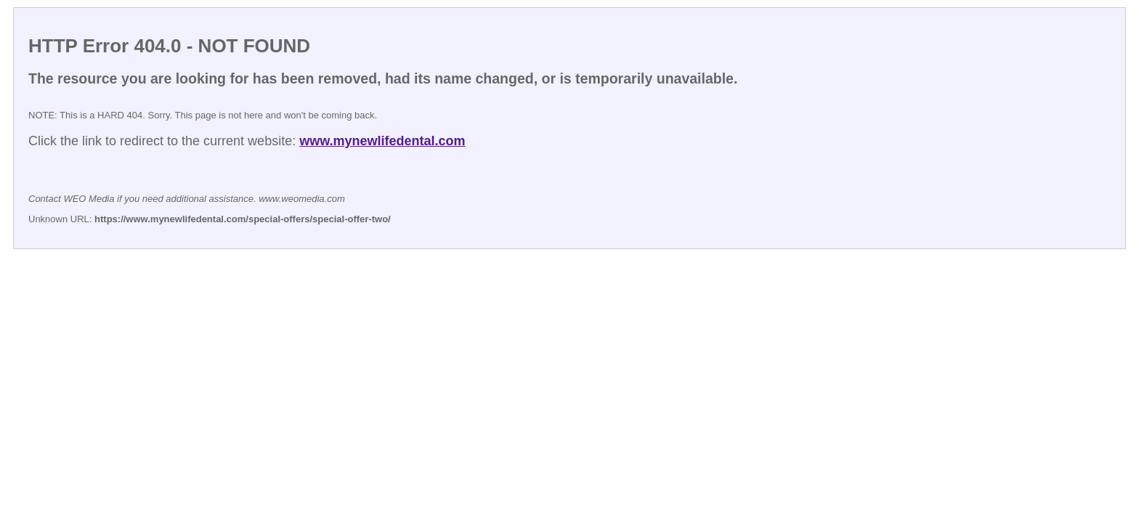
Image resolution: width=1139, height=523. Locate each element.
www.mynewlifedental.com (382, 141)
